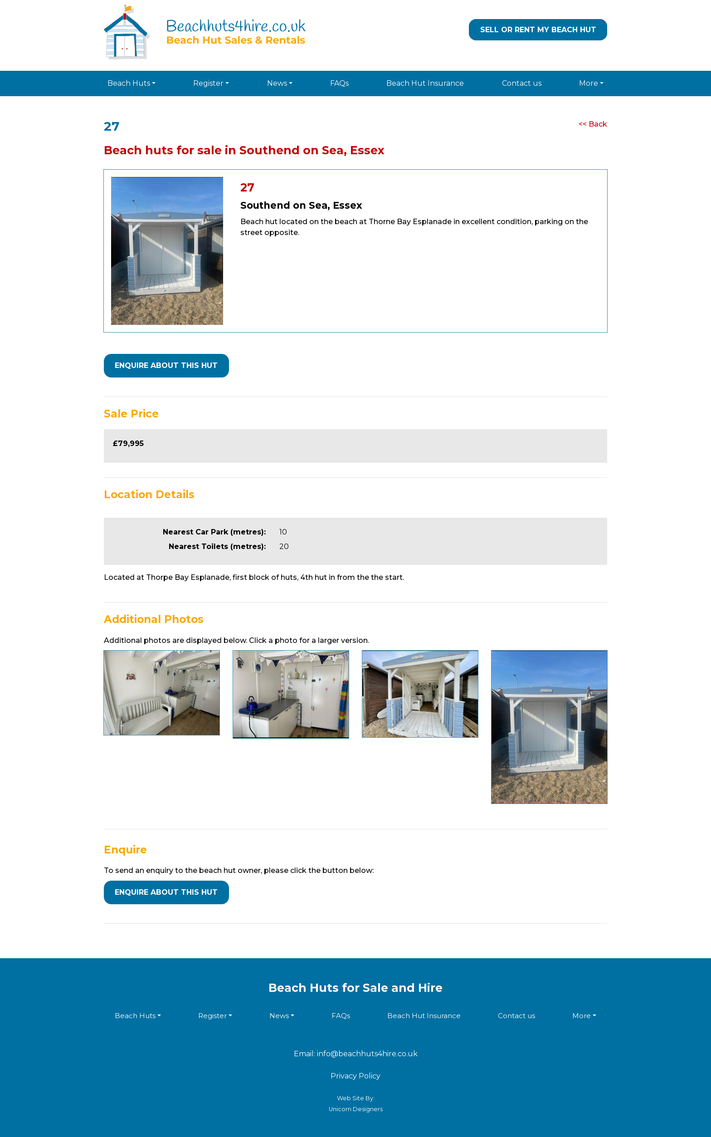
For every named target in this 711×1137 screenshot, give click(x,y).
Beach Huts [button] (128, 83)
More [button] (588, 83)
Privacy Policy (355, 1076)
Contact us (521, 83)
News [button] (277, 83)
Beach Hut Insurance (425, 83)
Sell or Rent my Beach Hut (538, 29)
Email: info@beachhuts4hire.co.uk (356, 1053)
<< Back (593, 124)
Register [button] (208, 83)
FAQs (339, 83)
